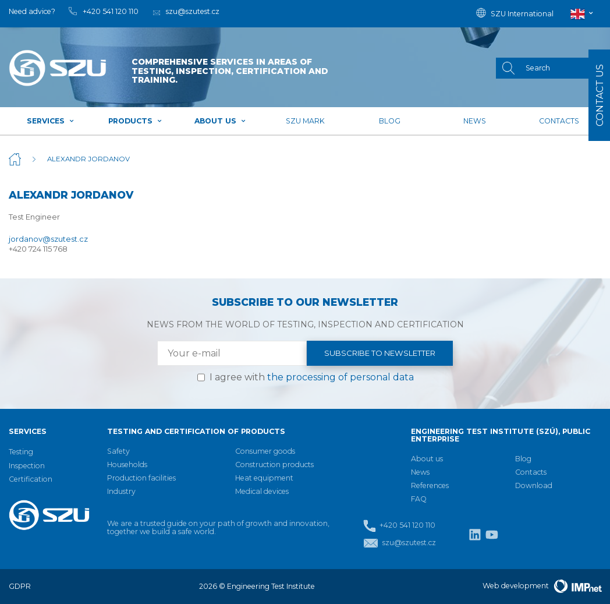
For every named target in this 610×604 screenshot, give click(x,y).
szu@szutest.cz (399, 543)
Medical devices (262, 491)
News (474, 120)
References (430, 485)
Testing (21, 451)
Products (135, 120)
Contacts (559, 120)
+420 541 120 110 (399, 526)
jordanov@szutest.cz (48, 238)
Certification (30, 479)
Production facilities (141, 478)
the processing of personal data (340, 377)
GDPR (20, 586)
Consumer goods (265, 451)
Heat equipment (264, 478)
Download (533, 485)
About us (220, 120)
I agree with (312, 377)
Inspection (27, 465)
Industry (121, 491)
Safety (118, 451)
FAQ (419, 498)
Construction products (274, 464)
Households (127, 464)
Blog (389, 120)
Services (51, 120)
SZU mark (305, 120)
